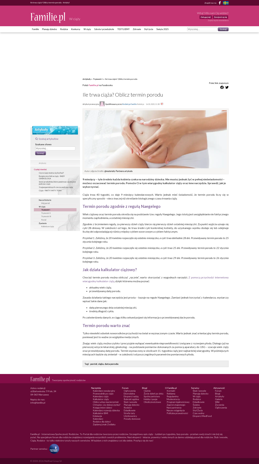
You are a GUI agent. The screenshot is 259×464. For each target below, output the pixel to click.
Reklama (171, 393)
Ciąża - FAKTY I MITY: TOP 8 (50, 190)
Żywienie (43, 223)
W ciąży (87, 29)
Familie (35, 29)
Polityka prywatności (177, 413)
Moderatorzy (173, 399)
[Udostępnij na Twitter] (227, 88)
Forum (218, 390)
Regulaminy (173, 396)
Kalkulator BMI (100, 413)
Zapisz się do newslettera (218, 20)
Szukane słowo (43, 144)
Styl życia (148, 29)
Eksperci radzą (131, 396)
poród (93, 363)
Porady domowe (132, 418)
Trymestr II (46, 213)
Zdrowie (137, 29)
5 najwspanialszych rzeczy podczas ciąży (56, 187)
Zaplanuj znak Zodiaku (104, 424)
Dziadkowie (129, 410)
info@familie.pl (37, 402)
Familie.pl (94, 85)
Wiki (217, 402)
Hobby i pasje (150, 399)
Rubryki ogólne (131, 399)
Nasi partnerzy (174, 407)
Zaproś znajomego (176, 404)
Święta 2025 (162, 29)
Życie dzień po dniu (153, 393)
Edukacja (97, 416)
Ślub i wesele (130, 402)
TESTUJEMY (123, 29)
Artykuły (42, 163)
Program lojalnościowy (178, 402)
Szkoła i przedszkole (104, 29)
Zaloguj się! (206, 17)
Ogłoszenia (130, 390)
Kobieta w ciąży (47, 226)
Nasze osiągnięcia (176, 410)
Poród (43, 220)
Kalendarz (98, 418)
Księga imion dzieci (102, 407)
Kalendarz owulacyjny (104, 390)
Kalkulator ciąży (101, 399)
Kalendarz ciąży (101, 396)
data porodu (111, 363)
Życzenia (219, 404)
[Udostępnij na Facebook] (222, 88)
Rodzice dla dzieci (102, 421)
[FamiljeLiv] (226, 3)
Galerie (218, 399)
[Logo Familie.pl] (48, 17)
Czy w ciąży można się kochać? (51, 173)
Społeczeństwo (152, 396)
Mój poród (45, 203)
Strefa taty (129, 413)
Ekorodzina (129, 393)
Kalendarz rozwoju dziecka (106, 410)
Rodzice (64, 29)
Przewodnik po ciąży (103, 393)
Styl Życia (198, 410)
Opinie (147, 390)
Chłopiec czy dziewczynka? (106, 404)
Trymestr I (45, 210)
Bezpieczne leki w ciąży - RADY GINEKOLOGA (52, 177)
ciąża (101, 363)
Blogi (217, 393)
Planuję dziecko (49, 29)
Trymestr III (46, 216)
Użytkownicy (130, 416)
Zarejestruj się (220, 17)
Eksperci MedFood (202, 416)
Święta (196, 404)
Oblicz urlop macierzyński (106, 402)
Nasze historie (45, 200)
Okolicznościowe (152, 402)
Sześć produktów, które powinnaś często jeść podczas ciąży (57, 183)
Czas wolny (198, 413)
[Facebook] (220, 3)
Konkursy (75, 29)
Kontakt (171, 390)
